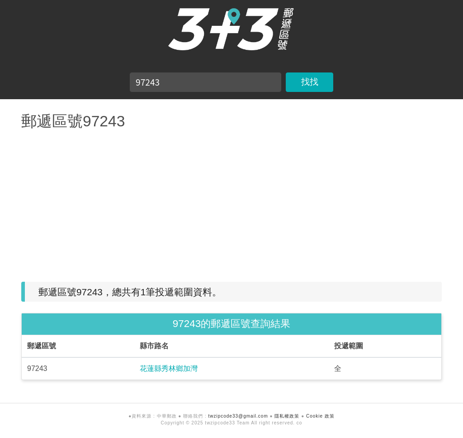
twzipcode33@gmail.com (238, 416)
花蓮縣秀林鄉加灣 (169, 368)
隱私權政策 (286, 416)
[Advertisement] (231, 202)
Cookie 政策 (320, 416)
